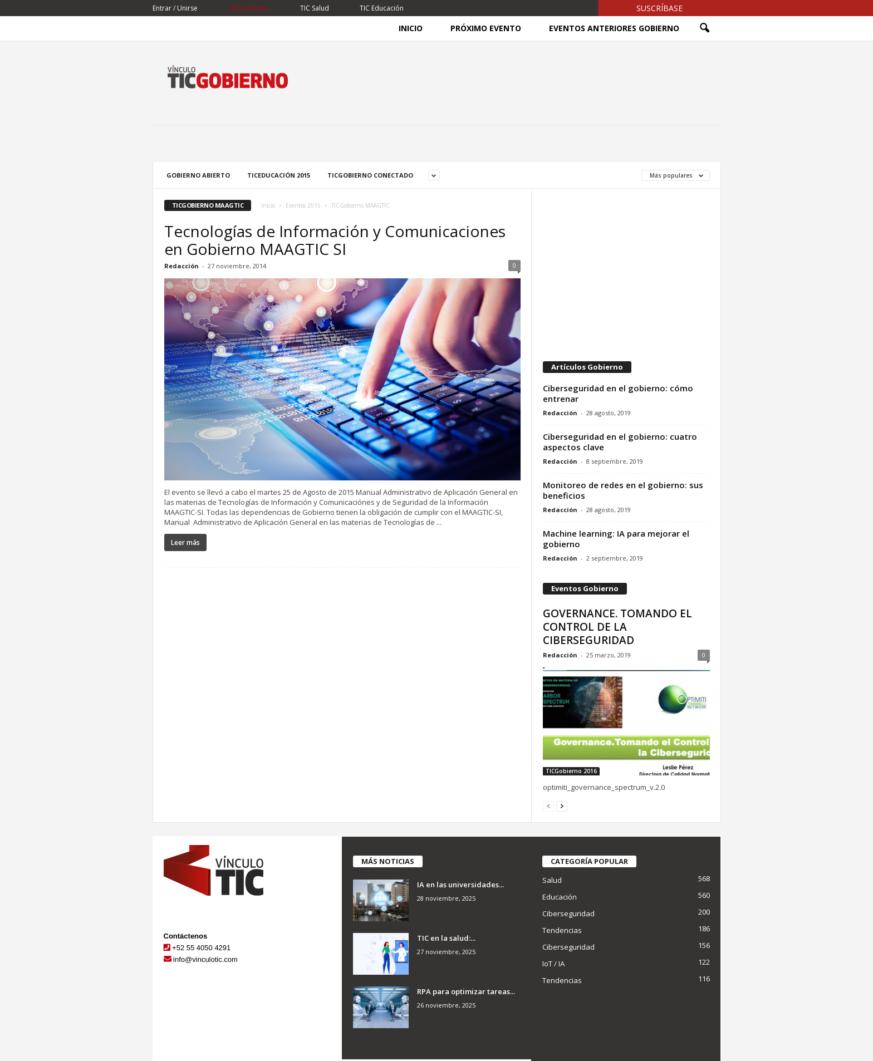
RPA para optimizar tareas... (466, 991)
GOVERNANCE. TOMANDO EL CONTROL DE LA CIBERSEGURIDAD (617, 626)
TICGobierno (248, 8)
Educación (559, 897)
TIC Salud (314, 8)
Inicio (411, 28)
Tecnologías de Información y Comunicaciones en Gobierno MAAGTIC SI (335, 239)
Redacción (181, 266)
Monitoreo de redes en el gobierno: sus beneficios (623, 490)
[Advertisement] (625, 269)
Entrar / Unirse (175, 8)
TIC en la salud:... (446, 938)
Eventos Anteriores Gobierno (614, 28)
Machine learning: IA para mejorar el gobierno (616, 538)
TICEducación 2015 (278, 175)
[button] (704, 28)
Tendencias (562, 930)
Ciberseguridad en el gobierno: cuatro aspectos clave (620, 442)
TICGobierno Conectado (370, 175)
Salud (552, 880)
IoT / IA (553, 964)
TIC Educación (382, 8)
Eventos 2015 (303, 205)
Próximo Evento (485, 28)
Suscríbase (659, 8)
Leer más (185, 542)
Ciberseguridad (568, 913)
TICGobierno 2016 (571, 771)
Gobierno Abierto (198, 175)
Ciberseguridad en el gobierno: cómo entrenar (618, 393)
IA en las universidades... (460, 885)
